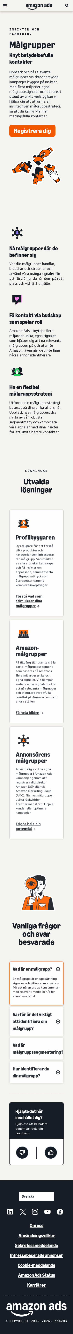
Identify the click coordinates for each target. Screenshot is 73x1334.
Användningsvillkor (36, 1235)
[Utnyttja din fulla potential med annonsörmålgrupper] (36, 788)
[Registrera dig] (32, 131)
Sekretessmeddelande (36, 1245)
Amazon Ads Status (36, 1275)
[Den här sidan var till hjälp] (51, 1153)
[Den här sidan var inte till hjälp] (22, 1153)
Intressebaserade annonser (36, 1255)
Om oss (36, 1225)
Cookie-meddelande (36, 1265)
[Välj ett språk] (36, 1196)
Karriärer (36, 1285)
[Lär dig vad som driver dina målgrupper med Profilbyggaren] (36, 566)
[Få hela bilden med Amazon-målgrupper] (36, 680)
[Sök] (67, 5)
